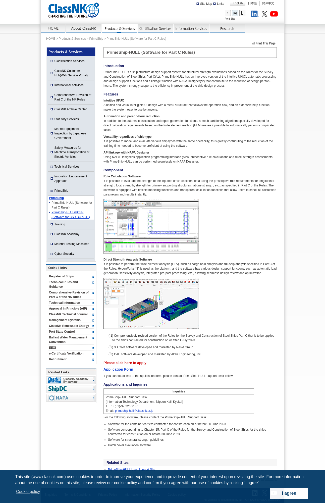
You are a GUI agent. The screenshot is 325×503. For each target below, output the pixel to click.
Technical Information (64, 303)
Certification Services (156, 28)
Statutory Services (67, 119)
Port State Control (62, 331)
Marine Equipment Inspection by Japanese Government (70, 133)
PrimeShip (96, 38)
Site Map (206, 4)
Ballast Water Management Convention (68, 340)
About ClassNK (84, 28)
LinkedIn (255, 14)
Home (53, 28)
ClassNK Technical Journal (68, 314)
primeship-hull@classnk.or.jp (134, 411)
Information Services (191, 28)
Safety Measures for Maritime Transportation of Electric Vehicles (72, 152)
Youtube (274, 14)
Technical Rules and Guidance (63, 284)
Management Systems (65, 320)
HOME (50, 38)
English (238, 3)
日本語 (252, 3)
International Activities (69, 85)
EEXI (52, 347)
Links (220, 4)
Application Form (118, 369)
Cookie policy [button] (28, 491)
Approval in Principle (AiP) (68, 308)
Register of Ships (61, 276)
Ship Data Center (71, 389)
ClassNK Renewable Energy (69, 326)
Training (60, 224)
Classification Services (70, 61)
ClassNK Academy (67, 234)
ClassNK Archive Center (71, 109)
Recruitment (58, 359)
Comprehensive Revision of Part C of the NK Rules (73, 97)
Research (227, 28)
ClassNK (73, 10)
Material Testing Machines (72, 244)
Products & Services (120, 28)
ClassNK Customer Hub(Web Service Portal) (71, 73)
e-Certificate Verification (66, 353)
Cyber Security (64, 254)
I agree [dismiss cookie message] (289, 493)
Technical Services (67, 166)
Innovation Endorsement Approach (71, 179)
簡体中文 (268, 3)
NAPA (71, 398)
